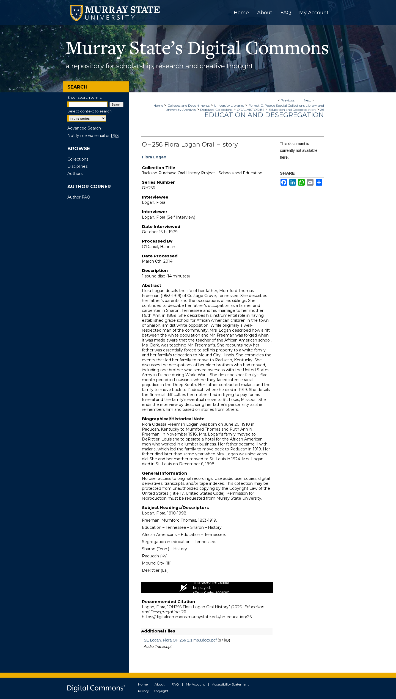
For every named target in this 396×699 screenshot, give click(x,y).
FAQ (175, 684)
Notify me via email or (93, 135)
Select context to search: (89, 111)
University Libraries (229, 105)
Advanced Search (84, 128)
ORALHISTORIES (250, 110)
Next (307, 100)
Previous (288, 100)
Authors (74, 173)
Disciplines (77, 166)
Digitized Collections (216, 110)
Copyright (161, 691)
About (160, 684)
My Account (195, 684)
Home (158, 105)
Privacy (143, 691)
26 (322, 110)
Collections (77, 159)
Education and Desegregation (292, 110)
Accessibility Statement (230, 684)
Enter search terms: (84, 97)
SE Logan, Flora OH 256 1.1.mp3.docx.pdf (180, 640)
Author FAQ (78, 197)
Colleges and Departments (188, 105)
